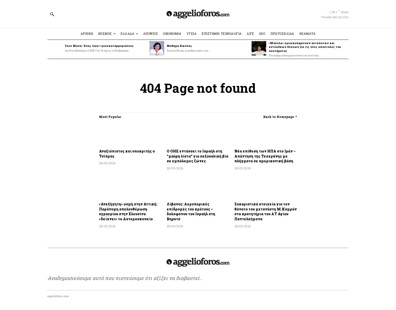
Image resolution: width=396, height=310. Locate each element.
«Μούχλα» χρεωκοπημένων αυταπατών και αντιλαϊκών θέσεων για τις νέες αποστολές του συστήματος (305, 47)
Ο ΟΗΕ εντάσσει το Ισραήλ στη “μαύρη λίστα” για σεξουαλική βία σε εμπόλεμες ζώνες (197, 156)
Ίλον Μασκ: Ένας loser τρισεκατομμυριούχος (99, 46)
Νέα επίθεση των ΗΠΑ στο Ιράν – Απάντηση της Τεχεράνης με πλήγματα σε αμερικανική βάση (265, 156)
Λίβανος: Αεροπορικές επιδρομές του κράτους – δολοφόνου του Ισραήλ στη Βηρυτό (191, 211)
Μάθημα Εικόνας (179, 46)
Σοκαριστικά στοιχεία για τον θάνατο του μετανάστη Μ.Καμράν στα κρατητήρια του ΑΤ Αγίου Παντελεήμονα (265, 211)
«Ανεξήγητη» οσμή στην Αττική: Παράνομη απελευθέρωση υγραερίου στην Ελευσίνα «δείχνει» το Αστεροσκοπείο (128, 211)
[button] (52, 14)
